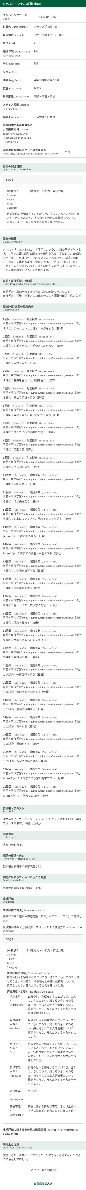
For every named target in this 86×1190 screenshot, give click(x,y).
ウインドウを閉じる (43, 1170)
